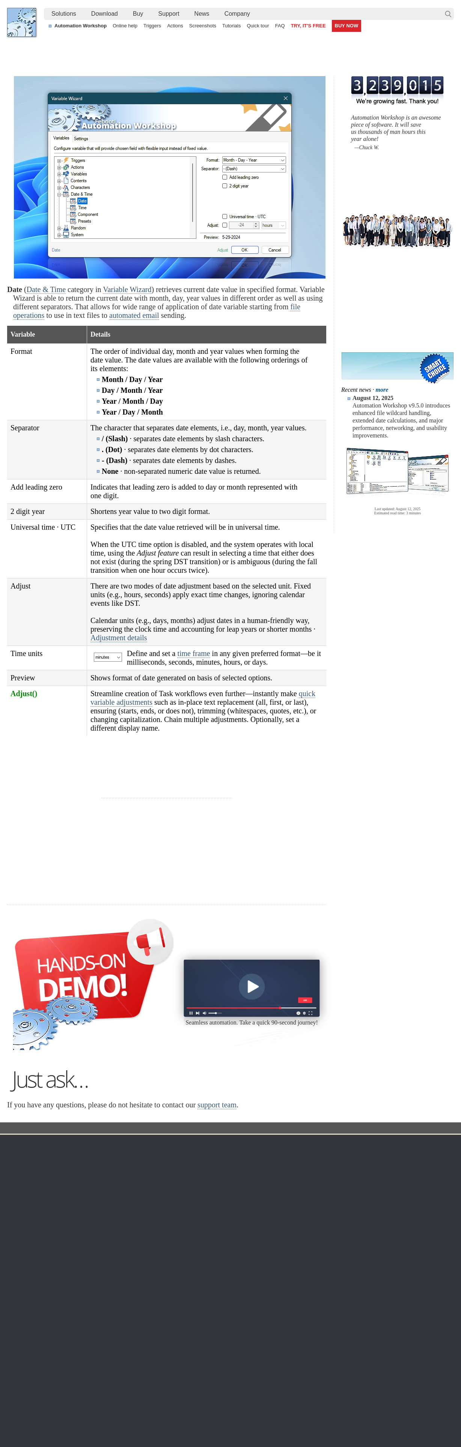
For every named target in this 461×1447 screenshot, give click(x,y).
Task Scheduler (238, 1249)
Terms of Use (29, 1249)
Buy (138, 13)
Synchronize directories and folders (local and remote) (77, 1387)
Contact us (380, 1249)
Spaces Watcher (239, 1312)
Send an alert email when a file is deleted (200, 1387)
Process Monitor (239, 1330)
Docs (144, 1222)
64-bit (80, 1294)
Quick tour (258, 25)
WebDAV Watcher (241, 1285)
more (382, 389)
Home (21, 1238)
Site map (24, 1267)
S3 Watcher (233, 1294)
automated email (134, 315)
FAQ (280, 25)
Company (237, 13)
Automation (169, 1238)
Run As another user (372, 1387)
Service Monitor (238, 1321)
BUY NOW (347, 25)
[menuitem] (64, 14)
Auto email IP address (374, 1378)
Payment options (308, 1276)
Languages (27, 1258)
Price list (299, 1285)
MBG (295, 1294)
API (157, 1294)
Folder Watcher (238, 1258)
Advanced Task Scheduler (378, 1370)
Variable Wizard (127, 289)
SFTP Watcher (237, 1276)
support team (217, 1199)
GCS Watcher (236, 1303)
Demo (160, 1321)
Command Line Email (99, 1267)
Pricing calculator (309, 1267)
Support (168, 13)
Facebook (179, 1420)
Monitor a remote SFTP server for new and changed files (80, 1370)
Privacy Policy (384, 1267)
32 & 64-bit (87, 1285)
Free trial (84, 1249)
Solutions (63, 13)
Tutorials (231, 25)
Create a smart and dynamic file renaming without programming (226, 1370)
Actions (175, 25)
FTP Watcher (235, 1267)
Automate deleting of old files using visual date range (214, 1378)
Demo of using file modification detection (199, 1396)
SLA (372, 1276)
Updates (84, 1276)
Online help (125, 25)
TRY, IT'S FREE (308, 25)
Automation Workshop (80, 25)
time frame (193, 653)
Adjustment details (118, 638)
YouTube (155, 1420)
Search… (448, 14)
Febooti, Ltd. (22, 22)
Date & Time (46, 289)
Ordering (301, 1238)
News (201, 13)
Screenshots (202, 25)
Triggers (152, 25)
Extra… (229, 1339)
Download (104, 13)
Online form (381, 1258)
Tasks (160, 1285)
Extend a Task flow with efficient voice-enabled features (78, 1378)
